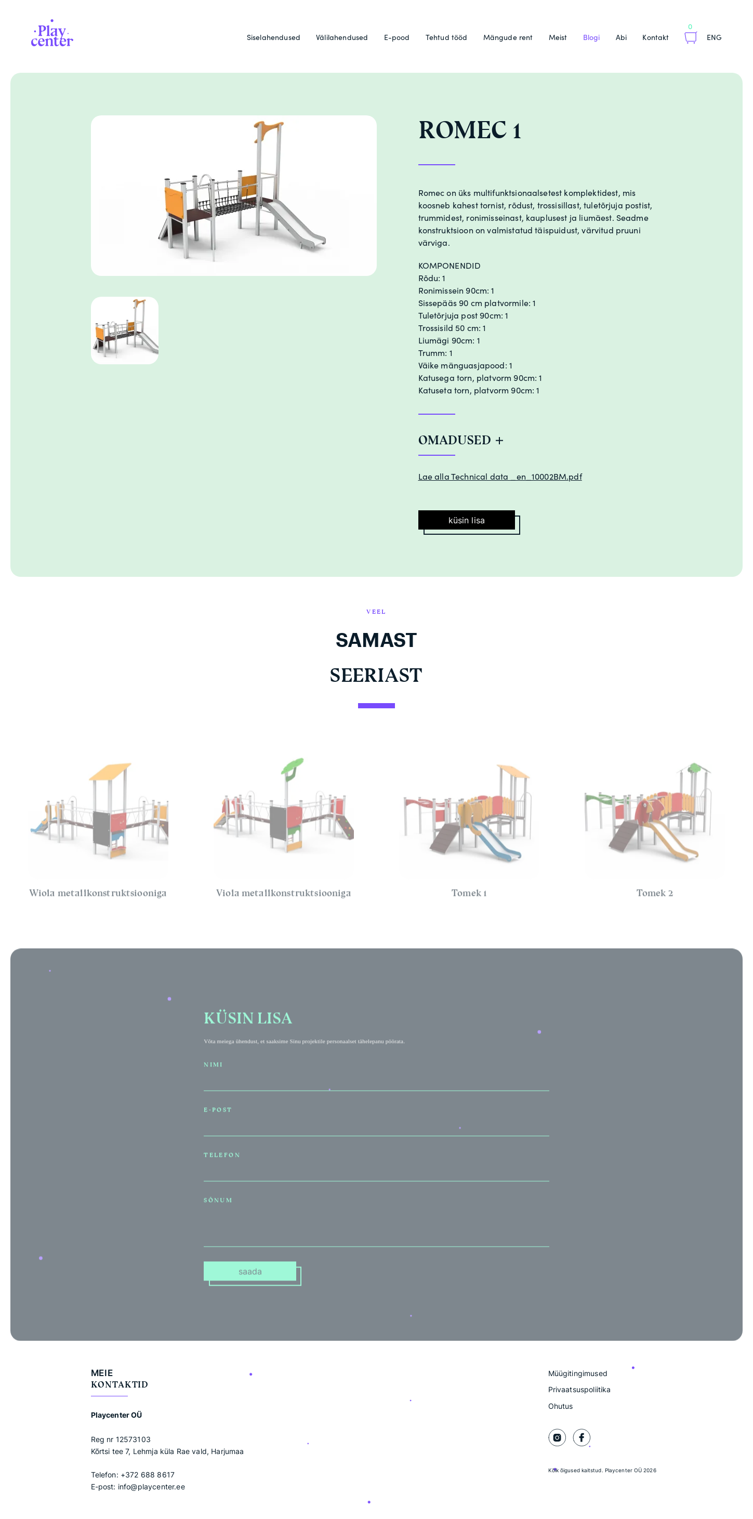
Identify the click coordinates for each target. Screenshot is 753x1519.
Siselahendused (273, 37)
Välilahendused (342, 37)
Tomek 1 (469, 897)
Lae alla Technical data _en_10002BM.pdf (500, 476)
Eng (714, 37)
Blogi (591, 37)
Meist (558, 37)
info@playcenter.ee (151, 1486)
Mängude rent (508, 37)
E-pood (397, 37)
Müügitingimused (577, 1373)
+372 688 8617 (148, 1474)
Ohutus (560, 1406)
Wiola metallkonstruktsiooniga (98, 897)
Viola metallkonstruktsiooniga (283, 897)
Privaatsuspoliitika (579, 1389)
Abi (621, 37)
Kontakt (655, 37)
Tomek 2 (655, 897)
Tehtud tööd (447, 37)
